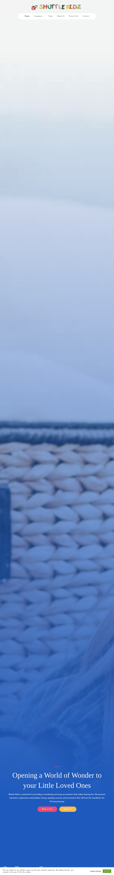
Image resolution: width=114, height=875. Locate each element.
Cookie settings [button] (95, 871)
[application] (44, 16)
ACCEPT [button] (107, 871)
